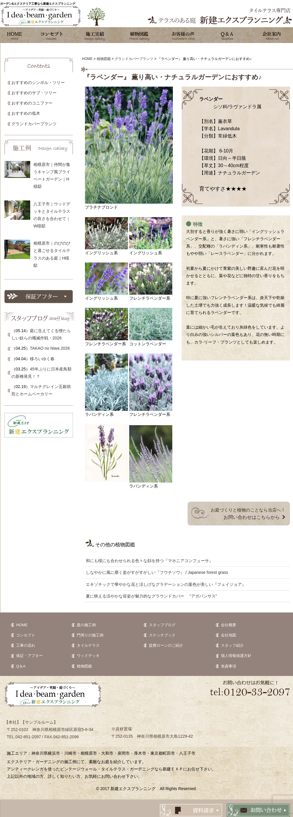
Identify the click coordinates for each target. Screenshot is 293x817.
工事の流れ (25, 645)
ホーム (14, 35)
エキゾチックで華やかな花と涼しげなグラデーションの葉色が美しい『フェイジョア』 (166, 584)
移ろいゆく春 (42, 358)
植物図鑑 (139, 35)
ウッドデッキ (88, 655)
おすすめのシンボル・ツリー (38, 82)
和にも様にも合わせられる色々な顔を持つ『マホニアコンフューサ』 (149, 560)
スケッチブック (162, 635)
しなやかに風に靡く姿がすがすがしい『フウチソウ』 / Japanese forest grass (157, 572)
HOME (22, 625)
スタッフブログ (162, 625)
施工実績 (95, 35)
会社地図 (228, 635)
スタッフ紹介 (232, 645)
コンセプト (51, 35)
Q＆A (20, 666)
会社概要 (228, 625)
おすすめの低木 (25, 113)
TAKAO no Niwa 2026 (50, 348)
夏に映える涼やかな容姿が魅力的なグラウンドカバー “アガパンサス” (151, 596)
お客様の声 (183, 35)
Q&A (227, 35)
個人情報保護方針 (236, 655)
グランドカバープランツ (34, 123)
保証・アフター (29, 655)
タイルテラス (88, 645)
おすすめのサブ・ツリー (34, 92)
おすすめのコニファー (31, 103)
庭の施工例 (86, 625)
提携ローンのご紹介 (166, 645)
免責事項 (228, 666)
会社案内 (271, 35)
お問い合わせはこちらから (252, 517)
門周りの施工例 (90, 635)
